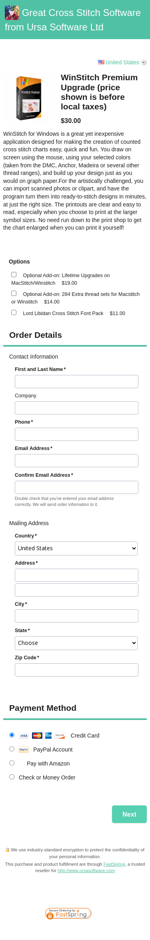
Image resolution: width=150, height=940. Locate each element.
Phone (22, 422)
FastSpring (114, 864)
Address (25, 563)
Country (24, 536)
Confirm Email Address (42, 475)
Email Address (32, 448)
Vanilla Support (126, 42)
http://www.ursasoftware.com (86, 870)
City (19, 604)
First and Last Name (39, 369)
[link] (128, 895)
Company (25, 396)
